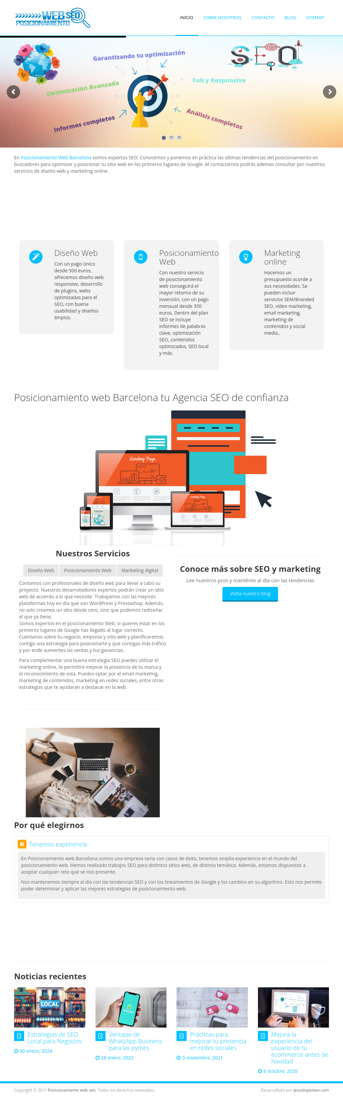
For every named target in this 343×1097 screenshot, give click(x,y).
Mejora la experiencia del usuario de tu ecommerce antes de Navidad (300, 1047)
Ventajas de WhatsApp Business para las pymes (135, 1041)
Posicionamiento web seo (71, 1090)
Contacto (262, 17)
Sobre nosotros (222, 17)
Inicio (186, 17)
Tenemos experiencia (52, 844)
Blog (290, 17)
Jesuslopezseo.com (311, 1090)
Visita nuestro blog (250, 593)
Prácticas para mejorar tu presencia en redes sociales (218, 1041)
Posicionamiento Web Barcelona (56, 157)
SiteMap (315, 17)
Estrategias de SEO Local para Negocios (54, 1037)
